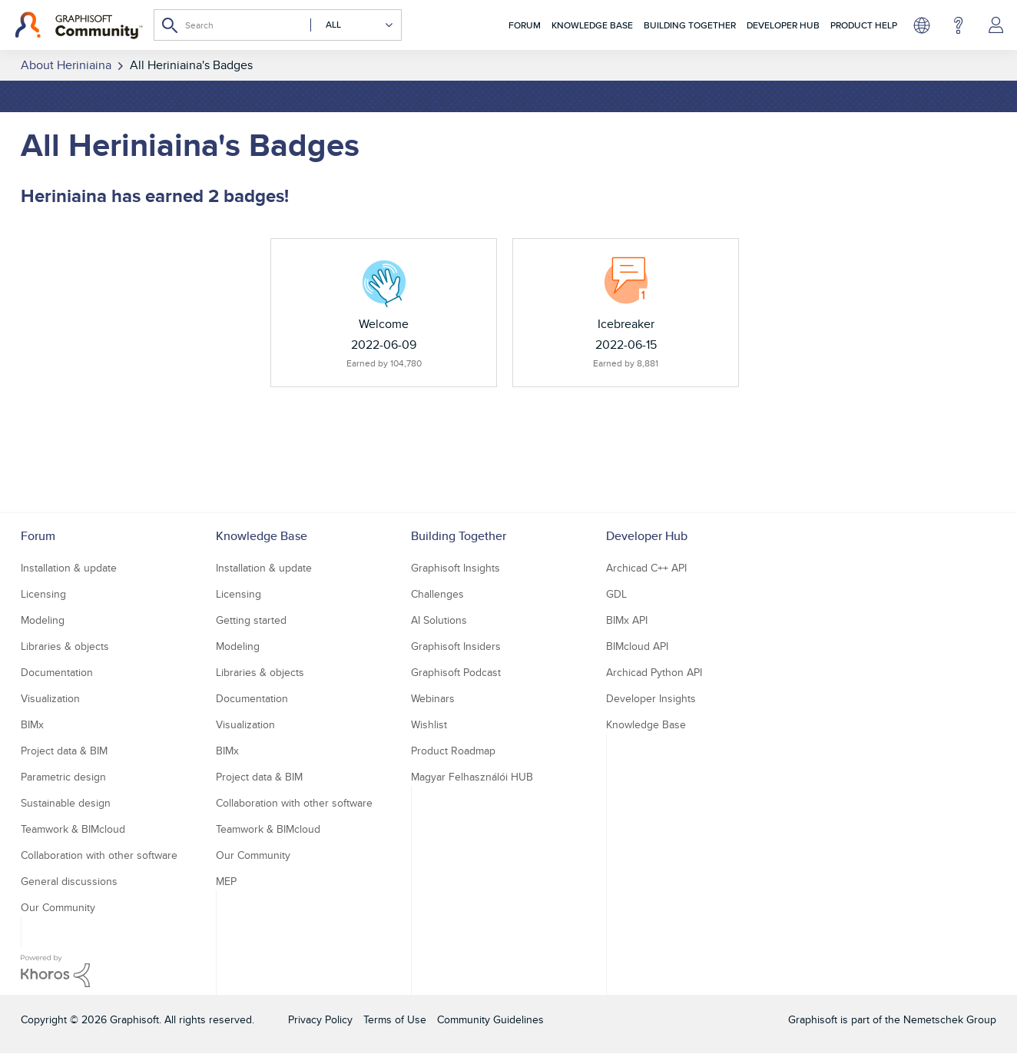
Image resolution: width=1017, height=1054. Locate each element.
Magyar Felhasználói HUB (472, 776)
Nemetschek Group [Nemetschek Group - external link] (949, 1019)
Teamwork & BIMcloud (73, 829)
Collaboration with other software (99, 855)
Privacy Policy (320, 1019)
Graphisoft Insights (455, 567)
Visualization (50, 698)
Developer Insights (651, 698)
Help (958, 25)
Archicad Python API (654, 672)
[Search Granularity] (352, 25)
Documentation (57, 672)
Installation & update (69, 567)
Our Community (58, 907)
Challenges (437, 594)
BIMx (32, 724)
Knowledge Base (592, 24)
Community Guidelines (490, 1019)
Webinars (433, 698)
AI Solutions (439, 620)
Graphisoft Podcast (456, 672)
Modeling (43, 620)
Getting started (251, 620)
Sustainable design (66, 802)
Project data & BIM (64, 750)
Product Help (863, 24)
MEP (226, 881)
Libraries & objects (65, 646)
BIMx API (627, 620)
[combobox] (278, 25)
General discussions (69, 881)
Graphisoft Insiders (456, 646)
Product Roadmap (453, 750)
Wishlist (429, 724)
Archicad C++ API (646, 567)
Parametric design (63, 776)
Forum (524, 24)
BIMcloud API (637, 646)
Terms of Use (394, 1019)
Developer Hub (783, 24)
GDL (616, 594)
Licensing (43, 594)
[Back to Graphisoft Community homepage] (79, 25)
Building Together (690, 24)
